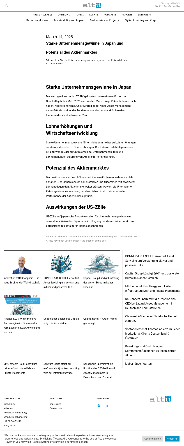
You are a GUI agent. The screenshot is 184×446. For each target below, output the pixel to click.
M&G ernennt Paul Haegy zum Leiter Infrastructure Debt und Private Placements (20, 368)
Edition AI (51, 60)
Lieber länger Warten (138, 363)
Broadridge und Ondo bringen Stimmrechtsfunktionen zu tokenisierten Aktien (150, 351)
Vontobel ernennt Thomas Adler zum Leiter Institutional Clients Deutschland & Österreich (152, 333)
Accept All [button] (172, 438)
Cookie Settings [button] (152, 438)
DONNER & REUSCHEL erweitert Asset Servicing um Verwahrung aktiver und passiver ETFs (61, 283)
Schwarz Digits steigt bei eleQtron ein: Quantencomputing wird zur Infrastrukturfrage (61, 368)
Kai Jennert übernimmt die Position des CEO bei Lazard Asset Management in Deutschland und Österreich (150, 303)
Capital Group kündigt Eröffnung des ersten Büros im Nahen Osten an (101, 283)
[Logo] (92, 5)
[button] (7, 5)
